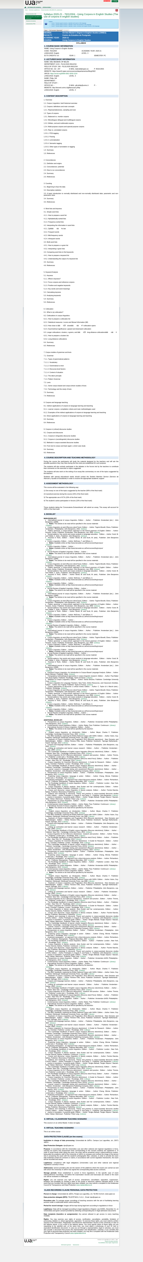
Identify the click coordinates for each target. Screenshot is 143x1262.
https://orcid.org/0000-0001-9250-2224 (63, 73)
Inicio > (27, 10)
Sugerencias (115, 1242)
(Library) (49, 525)
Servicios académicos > (35, 10)
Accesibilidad (101, 1242)
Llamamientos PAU (30, 23)
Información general (34, 7)
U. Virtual (115, 1)
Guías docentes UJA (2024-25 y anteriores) (34, 17)
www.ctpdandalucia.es (84, 1185)
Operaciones (47, 7)
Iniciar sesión (106, 1)
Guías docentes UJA (31, 14)
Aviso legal (108, 1242)
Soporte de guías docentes (111, 1241)
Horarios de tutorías (31, 21)
